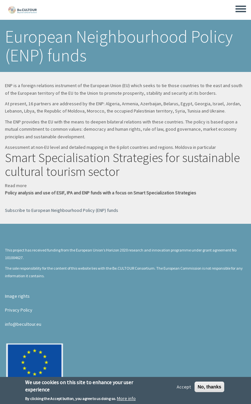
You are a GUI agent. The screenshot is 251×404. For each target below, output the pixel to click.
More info (126, 400)
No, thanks (209, 388)
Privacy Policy (18, 310)
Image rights (17, 296)
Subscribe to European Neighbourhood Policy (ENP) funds (61, 210)
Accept (184, 388)
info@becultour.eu (23, 324)
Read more (16, 185)
